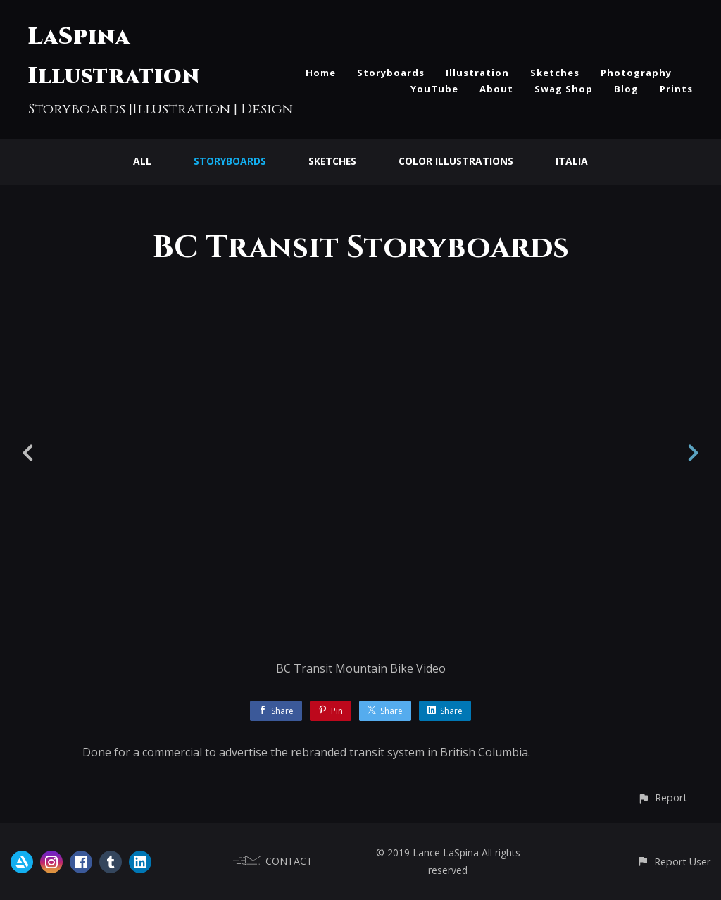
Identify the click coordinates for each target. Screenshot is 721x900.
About (496, 88)
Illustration (477, 72)
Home (321, 72)
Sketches (554, 72)
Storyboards (391, 72)
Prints (676, 88)
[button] (662, 797)
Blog (626, 88)
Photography (636, 72)
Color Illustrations (456, 161)
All (141, 161)
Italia (572, 161)
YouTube (434, 88)
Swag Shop (563, 88)
